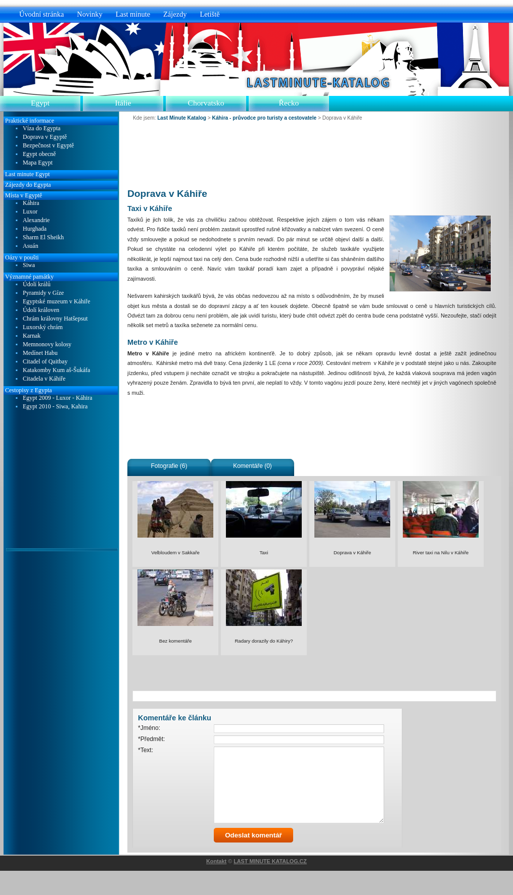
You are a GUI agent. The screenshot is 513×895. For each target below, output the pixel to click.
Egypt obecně (39, 154)
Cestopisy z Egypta (28, 390)
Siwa (29, 265)
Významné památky (29, 276)
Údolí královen (41, 310)
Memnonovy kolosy (47, 344)
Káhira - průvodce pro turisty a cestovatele (264, 118)
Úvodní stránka (41, 14)
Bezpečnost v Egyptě (48, 145)
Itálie (123, 102)
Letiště (209, 14)
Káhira (31, 203)
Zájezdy (174, 14)
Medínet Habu (40, 353)
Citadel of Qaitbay (45, 361)
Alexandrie (36, 220)
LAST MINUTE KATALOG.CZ (270, 885)
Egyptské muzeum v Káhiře (56, 301)
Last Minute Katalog (181, 118)
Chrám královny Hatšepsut (55, 318)
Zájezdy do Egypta (28, 184)
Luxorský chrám (43, 327)
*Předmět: (151, 739)
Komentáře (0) (252, 465)
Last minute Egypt (27, 174)
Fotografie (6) (169, 465)
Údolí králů (37, 284)
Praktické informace (29, 120)
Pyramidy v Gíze (43, 293)
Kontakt (216, 885)
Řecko (289, 102)
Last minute (133, 14)
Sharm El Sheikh (43, 237)
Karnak (31, 336)
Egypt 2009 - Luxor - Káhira (57, 398)
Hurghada (34, 229)
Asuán (30, 246)
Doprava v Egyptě (45, 137)
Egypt (40, 102)
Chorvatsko (206, 102)
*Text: (145, 750)
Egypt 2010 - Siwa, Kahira (55, 406)
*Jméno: (149, 727)
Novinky (89, 14)
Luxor (30, 211)
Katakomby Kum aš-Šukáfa (56, 370)
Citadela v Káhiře (44, 379)
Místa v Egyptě (23, 195)
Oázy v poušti (22, 257)
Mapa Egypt (38, 163)
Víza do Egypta (42, 128)
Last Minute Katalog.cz (315, 82)
